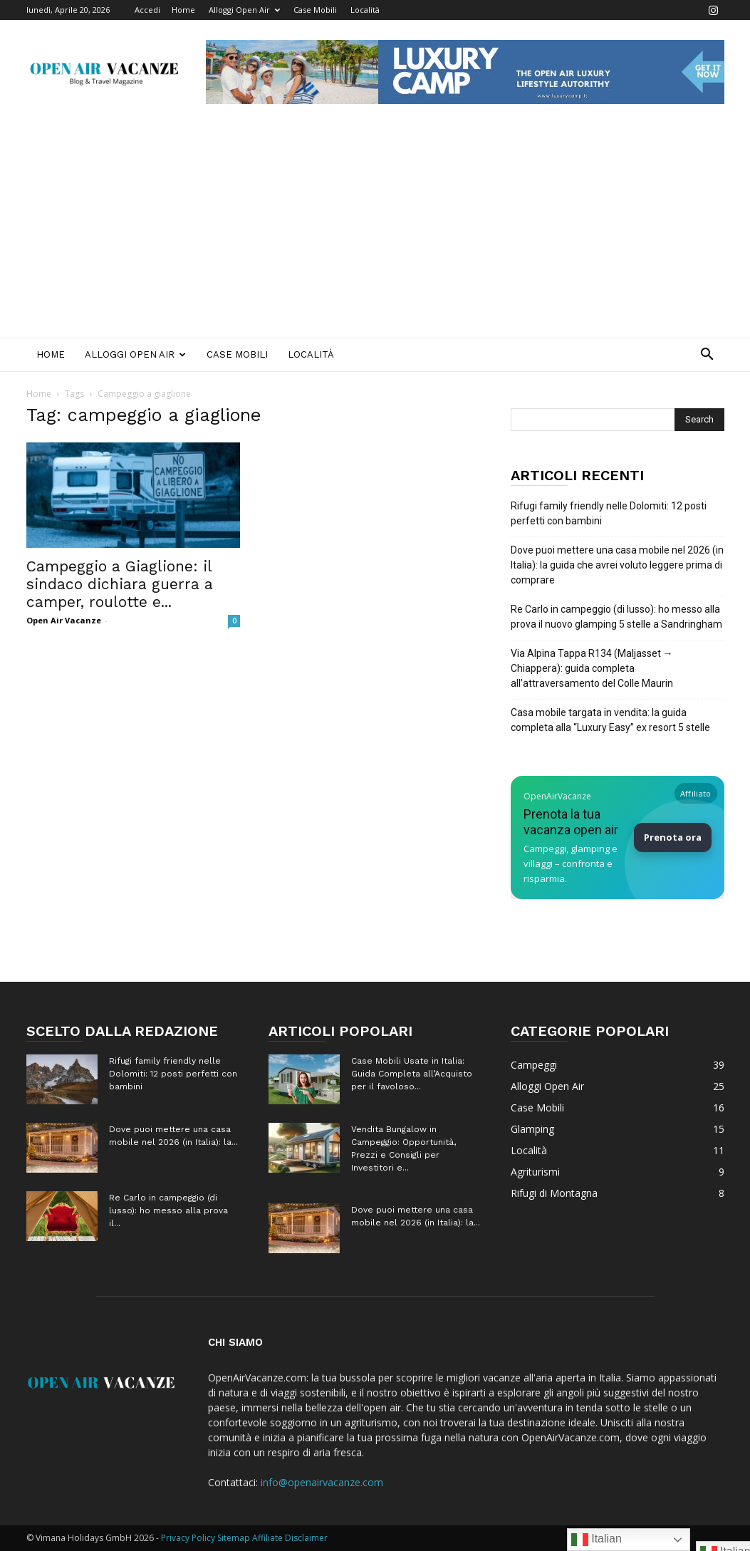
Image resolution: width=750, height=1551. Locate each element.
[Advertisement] (375, 231)
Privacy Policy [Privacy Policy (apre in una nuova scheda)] (188, 1538)
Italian (596, 1539)
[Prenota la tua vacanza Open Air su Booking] (617, 837)
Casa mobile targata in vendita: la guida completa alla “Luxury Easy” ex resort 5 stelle (610, 720)
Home (183, 9)
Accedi (147, 9)
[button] (707, 356)
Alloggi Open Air (244, 9)
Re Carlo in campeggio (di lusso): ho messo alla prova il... (168, 1210)
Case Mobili (315, 9)
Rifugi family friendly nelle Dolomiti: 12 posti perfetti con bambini (609, 513)
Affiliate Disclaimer (290, 1538)
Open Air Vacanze (63, 620)
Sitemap (233, 1538)
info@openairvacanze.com (322, 1482)
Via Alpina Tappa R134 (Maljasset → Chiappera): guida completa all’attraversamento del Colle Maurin (592, 668)
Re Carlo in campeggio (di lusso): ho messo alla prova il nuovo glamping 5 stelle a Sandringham (616, 616)
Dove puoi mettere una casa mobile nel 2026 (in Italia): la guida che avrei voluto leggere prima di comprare (617, 565)
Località (365, 9)
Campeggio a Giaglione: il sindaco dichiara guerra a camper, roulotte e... (119, 584)
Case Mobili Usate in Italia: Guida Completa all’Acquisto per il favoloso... (411, 1073)
